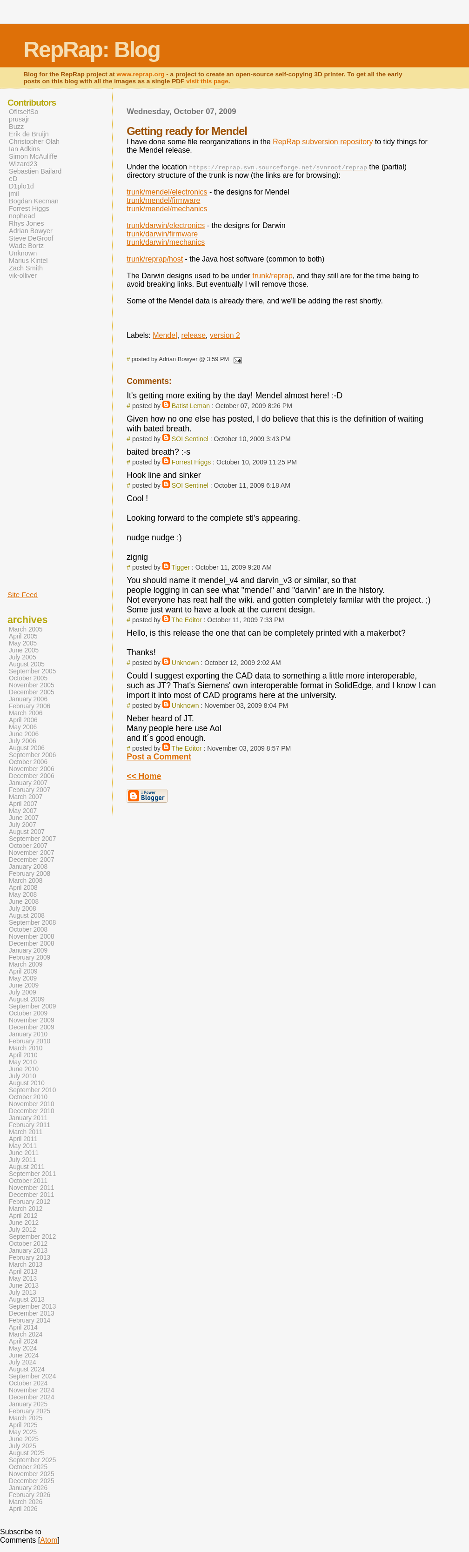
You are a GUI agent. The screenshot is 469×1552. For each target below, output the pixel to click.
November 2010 (31, 1104)
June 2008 (24, 901)
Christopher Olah (34, 141)
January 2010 (28, 1034)
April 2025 (23, 1425)
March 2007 (25, 796)
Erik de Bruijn (29, 134)
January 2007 (28, 782)
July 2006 (22, 741)
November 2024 (31, 1390)
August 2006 (27, 748)
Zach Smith (26, 268)
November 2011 (31, 1187)
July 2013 (22, 1292)
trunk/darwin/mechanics (166, 242)
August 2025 (27, 1453)
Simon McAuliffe (33, 156)
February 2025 (29, 1411)
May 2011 (23, 1145)
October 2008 (28, 929)
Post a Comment (159, 756)
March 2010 (25, 1048)
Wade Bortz (26, 245)
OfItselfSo (23, 111)
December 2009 (31, 1027)
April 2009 (23, 971)
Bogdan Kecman (34, 201)
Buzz (16, 126)
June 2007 (24, 817)
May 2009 (23, 978)
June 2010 (24, 1069)
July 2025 (22, 1446)
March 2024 (25, 1334)
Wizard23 (23, 164)
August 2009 (27, 999)
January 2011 (28, 1118)
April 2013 (23, 1271)
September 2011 (32, 1173)
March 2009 (25, 964)
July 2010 (22, 1076)
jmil (14, 193)
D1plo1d (21, 186)
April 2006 (23, 720)
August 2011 (27, 1166)
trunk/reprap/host (155, 259)
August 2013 (27, 1299)
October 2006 (28, 762)
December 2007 (31, 859)
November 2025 (31, 1474)
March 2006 (25, 713)
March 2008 (25, 880)
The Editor (187, 620)
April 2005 (23, 636)
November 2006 (31, 769)
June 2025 (24, 1439)
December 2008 (31, 943)
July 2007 (22, 824)
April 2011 (23, 1138)
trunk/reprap (273, 276)
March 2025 (25, 1418)
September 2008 (32, 922)
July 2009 (22, 992)
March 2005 (25, 629)
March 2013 (25, 1264)
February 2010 (29, 1041)
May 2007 (23, 810)
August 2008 (27, 915)
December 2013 (31, 1313)
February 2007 (29, 789)
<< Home (144, 776)
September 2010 (32, 1090)
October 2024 (28, 1383)
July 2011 (22, 1159)
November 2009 (31, 1020)
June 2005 (24, 650)
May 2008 (23, 894)
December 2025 (31, 1481)
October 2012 (28, 1243)
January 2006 (28, 699)
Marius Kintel (28, 260)
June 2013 (24, 1285)
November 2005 (31, 685)
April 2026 (23, 1508)
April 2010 (23, 1055)
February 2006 (29, 706)
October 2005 (28, 678)
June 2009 (24, 985)
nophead (22, 216)
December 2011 (31, 1194)
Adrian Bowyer (31, 231)
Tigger (181, 567)
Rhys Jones (26, 223)
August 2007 (27, 831)
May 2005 (23, 643)
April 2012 (23, 1215)
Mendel (165, 335)
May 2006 (23, 727)
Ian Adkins (24, 149)
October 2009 (28, 1013)
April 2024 (23, 1341)
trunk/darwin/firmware (162, 234)
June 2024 (24, 1355)
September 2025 (32, 1460)
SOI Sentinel (190, 439)
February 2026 (29, 1495)
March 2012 (25, 1208)
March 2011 (25, 1132)
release (193, 335)
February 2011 (29, 1125)
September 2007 (32, 838)
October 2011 (28, 1180)
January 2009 (28, 950)
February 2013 (29, 1257)
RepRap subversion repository (323, 142)
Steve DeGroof (31, 238)
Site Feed (22, 594)
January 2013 (28, 1250)
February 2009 (29, 957)
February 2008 (29, 873)
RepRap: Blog (91, 49)
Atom (48, 1540)
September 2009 (32, 1006)
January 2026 (28, 1488)
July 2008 (22, 908)
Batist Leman (191, 406)
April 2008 (23, 887)
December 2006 (31, 776)
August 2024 (27, 1369)
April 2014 (23, 1327)
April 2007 (23, 803)
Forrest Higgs (191, 462)
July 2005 (22, 657)
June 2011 (24, 1152)
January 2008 (28, 866)
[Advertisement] (35, 434)
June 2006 (24, 734)
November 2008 (31, 936)
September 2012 (32, 1236)
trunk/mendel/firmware (163, 200)
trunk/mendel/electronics (167, 192)
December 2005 (31, 692)
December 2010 (31, 1111)
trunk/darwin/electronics (166, 225)
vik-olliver (23, 275)
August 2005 (27, 664)
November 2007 (31, 852)
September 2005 (32, 671)
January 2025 (28, 1404)
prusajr (19, 119)
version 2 (225, 335)
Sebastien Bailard (35, 171)
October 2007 (28, 845)
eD (13, 178)
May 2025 (23, 1432)
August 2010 (27, 1083)
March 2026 (25, 1501)
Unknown (185, 662)
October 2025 (28, 1467)
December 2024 (31, 1397)
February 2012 (29, 1201)
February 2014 (29, 1320)
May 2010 (23, 1062)
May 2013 (23, 1278)
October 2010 (28, 1097)
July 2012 (22, 1229)
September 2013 (32, 1306)
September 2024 (32, 1376)
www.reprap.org (141, 74)
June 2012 (24, 1222)
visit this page (207, 81)
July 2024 (22, 1362)
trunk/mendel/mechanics (167, 209)
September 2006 (32, 755)
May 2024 (23, 1348)
